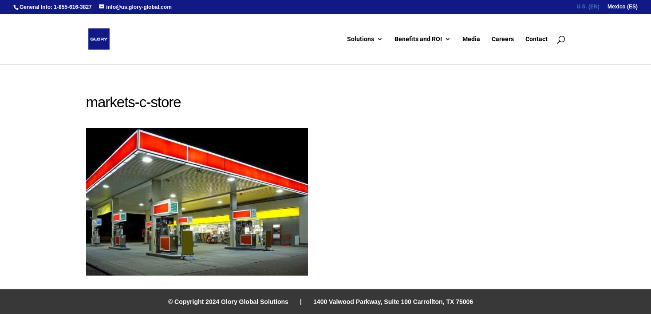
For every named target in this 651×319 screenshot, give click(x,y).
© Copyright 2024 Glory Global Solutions (228, 301)
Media (471, 39)
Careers (503, 39)
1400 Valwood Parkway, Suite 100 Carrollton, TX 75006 (393, 301)
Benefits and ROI (418, 39)
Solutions (360, 39)
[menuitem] (587, 8)
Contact (536, 39)
